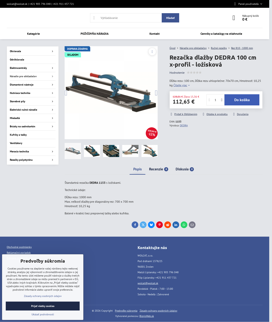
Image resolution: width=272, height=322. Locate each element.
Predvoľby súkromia (126, 310)
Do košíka (242, 99)
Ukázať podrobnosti (43, 314)
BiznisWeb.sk (146, 316)
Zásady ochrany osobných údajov (158, 310)
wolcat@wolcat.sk (148, 283)
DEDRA (184, 125)
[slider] (194, 72)
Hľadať (170, 18)
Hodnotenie (177, 72)
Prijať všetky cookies (42, 306)
